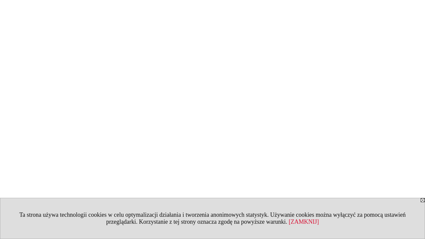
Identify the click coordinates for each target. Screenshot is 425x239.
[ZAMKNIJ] (304, 221)
